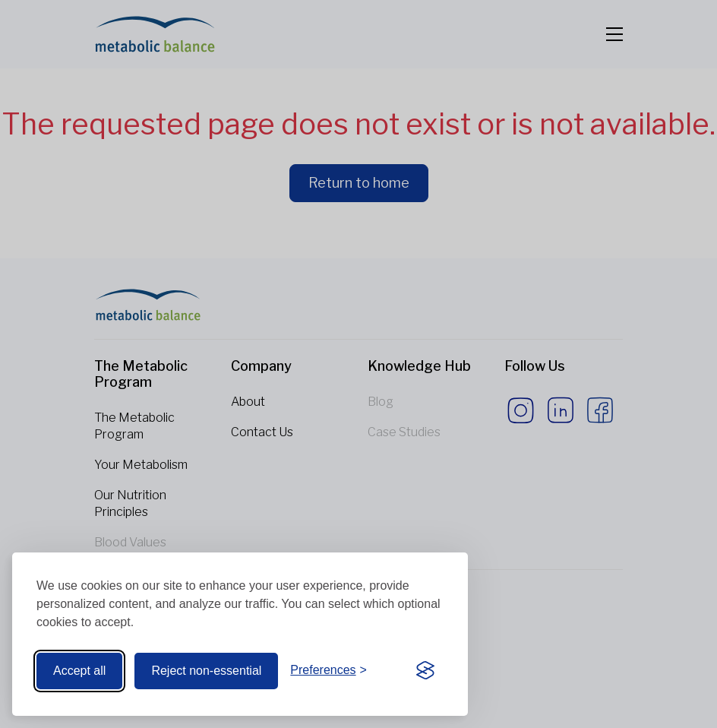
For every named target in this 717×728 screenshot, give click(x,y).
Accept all (79, 670)
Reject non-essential (206, 670)
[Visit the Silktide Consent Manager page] (425, 671)
